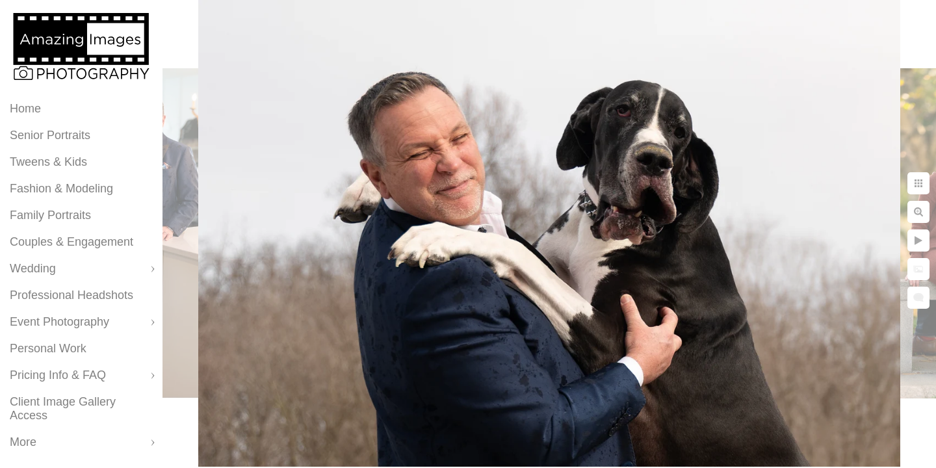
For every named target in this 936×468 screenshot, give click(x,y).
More (23, 442)
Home (25, 108)
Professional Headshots (71, 295)
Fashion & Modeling (61, 188)
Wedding (33, 268)
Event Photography (59, 321)
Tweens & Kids (48, 161)
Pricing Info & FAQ (58, 375)
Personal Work (48, 348)
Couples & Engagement (71, 241)
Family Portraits (50, 215)
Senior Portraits (50, 135)
